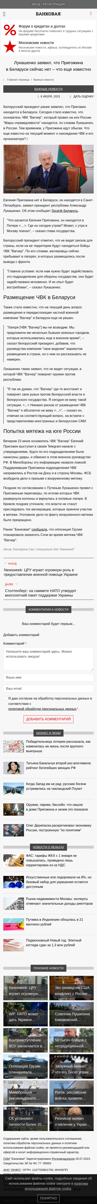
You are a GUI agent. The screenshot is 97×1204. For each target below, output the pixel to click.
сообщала (39, 529)
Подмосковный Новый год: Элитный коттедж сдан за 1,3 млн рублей (53, 943)
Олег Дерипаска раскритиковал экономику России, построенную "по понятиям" (58, 828)
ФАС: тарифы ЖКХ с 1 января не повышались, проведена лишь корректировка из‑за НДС (51, 860)
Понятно (48, 1198)
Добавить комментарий (48, 719)
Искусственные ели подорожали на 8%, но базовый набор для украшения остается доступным (58, 882)
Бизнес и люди (48, 733)
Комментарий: (15, 643)
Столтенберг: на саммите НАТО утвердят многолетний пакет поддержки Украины (40, 593)
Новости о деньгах (48, 847)
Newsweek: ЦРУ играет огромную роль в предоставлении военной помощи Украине (41, 572)
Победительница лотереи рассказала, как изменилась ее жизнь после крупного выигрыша (58, 746)
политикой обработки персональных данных (42, 709)
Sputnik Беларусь (64, 211)
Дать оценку (84, 96)
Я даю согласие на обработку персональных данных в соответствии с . (50, 704)
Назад (10, 563)
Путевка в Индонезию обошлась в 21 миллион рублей (54, 922)
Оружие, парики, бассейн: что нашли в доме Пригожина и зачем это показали (57, 807)
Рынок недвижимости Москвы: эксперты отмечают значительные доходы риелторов (59, 901)
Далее (11, 584)
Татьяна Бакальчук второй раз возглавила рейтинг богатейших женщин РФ (58, 765)
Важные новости (49, 89)
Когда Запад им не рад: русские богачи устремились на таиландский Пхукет (56, 786)
